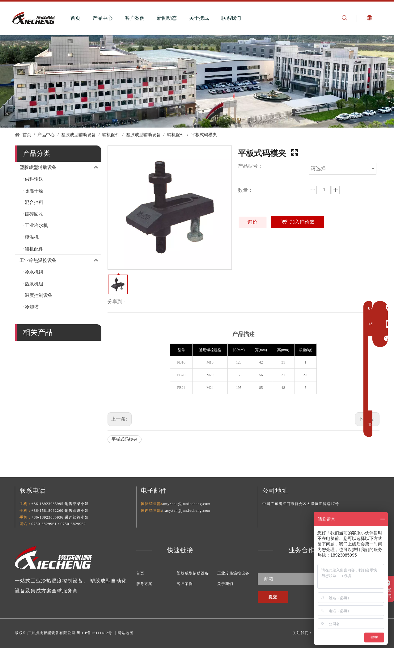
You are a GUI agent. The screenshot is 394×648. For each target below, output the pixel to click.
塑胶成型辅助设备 (60, 167)
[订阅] (273, 597)
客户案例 (135, 18)
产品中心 (102, 18)
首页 (75, 18)
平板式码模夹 (125, 439)
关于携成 (199, 18)
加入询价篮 (302, 222)
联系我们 (231, 18)
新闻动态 (167, 18)
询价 (252, 222)
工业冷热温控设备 (60, 260)
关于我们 (225, 584)
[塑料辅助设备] (197, 81)
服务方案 (144, 584)
